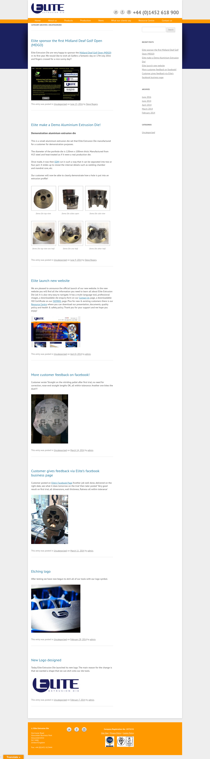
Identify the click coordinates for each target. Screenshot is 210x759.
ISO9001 (57, 301)
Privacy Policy (115, 733)
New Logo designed (46, 660)
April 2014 (146, 105)
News (101, 20)
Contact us (167, 20)
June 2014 (146, 101)
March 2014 (147, 109)
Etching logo (41, 571)
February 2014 (148, 112)
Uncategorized (60, 104)
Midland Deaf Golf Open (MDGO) (95, 52)
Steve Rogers (92, 104)
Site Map (104, 733)
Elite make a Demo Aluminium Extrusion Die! (66, 124)
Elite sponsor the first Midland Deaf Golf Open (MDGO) (66, 42)
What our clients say (121, 20)
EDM (57, 161)
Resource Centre (146, 20)
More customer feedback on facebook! (60, 374)
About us (52, 20)
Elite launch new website (50, 280)
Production (85, 20)
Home (38, 20)
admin (88, 354)
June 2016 (146, 97)
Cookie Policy (128, 733)
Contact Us (84, 297)
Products (68, 20)
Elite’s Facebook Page (61, 482)
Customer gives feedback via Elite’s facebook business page (65, 473)
